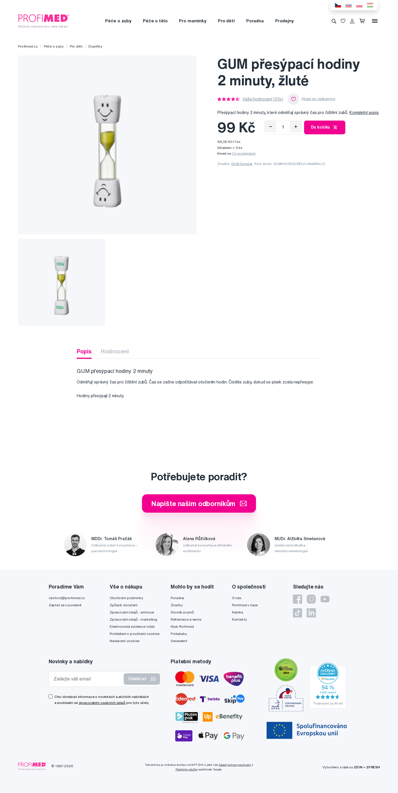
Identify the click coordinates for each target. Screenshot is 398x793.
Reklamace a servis (186, 619)
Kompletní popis (364, 113)
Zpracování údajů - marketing (133, 619)
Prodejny (284, 21)
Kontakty (239, 619)
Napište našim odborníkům (199, 503)
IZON (358, 767)
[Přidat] (296, 126)
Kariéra (237, 612)
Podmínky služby (187, 769)
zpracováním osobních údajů (102, 703)
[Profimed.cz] (44, 21)
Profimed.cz (28, 46)
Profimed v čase (245, 605)
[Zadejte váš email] (87, 679)
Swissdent (179, 641)
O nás (236, 598)
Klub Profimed (182, 626)
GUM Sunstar (241, 164)
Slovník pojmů (182, 612)
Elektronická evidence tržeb (132, 626)
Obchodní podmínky (126, 598)
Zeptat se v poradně (65, 605)
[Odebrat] (270, 126)
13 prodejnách (244, 153)
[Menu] (375, 20)
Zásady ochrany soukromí (234, 765)
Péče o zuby (118, 21)
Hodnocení (115, 351)
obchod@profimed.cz (67, 598)
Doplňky (95, 46)
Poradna (255, 21)
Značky (176, 605)
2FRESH (373, 767)
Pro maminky (192, 21)
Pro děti (226, 21)
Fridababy (179, 633)
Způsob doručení (123, 605)
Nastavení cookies (124, 641)
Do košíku (325, 127)
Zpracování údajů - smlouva (132, 612)
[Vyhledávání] (333, 20)
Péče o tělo (155, 21)
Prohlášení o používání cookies (134, 633)
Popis (84, 351)
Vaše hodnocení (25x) (263, 99)
